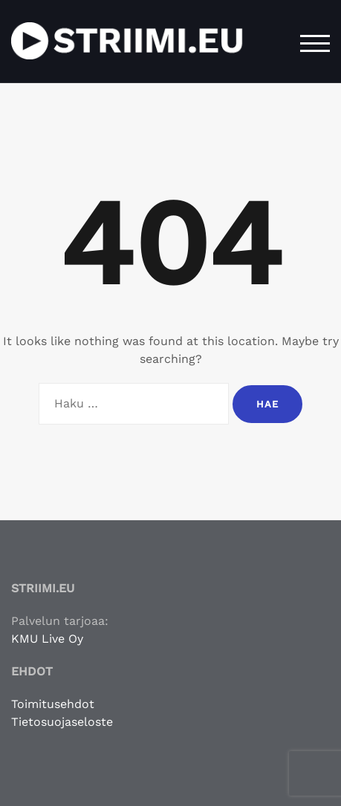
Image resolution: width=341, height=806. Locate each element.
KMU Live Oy (47, 639)
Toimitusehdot (52, 704)
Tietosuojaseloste (62, 722)
